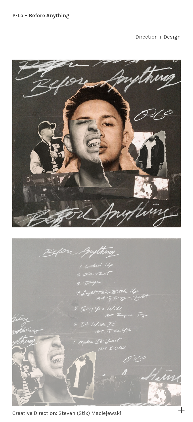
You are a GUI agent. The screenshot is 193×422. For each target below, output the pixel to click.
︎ (181, 410)
